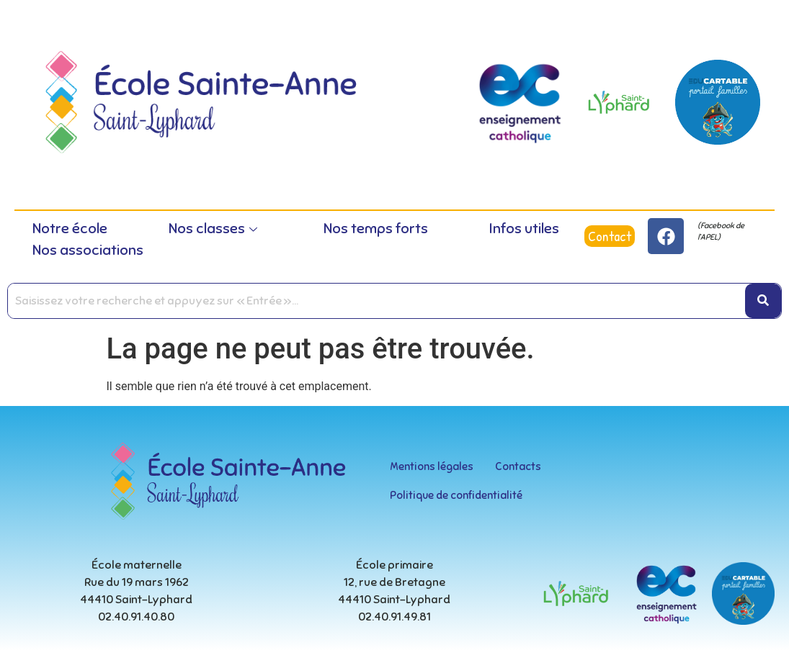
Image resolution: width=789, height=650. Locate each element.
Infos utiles (524, 229)
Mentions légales (431, 466)
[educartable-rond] (717, 102)
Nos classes (213, 229)
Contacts (518, 466)
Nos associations (87, 250)
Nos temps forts (376, 229)
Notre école (69, 229)
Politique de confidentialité (456, 495)
